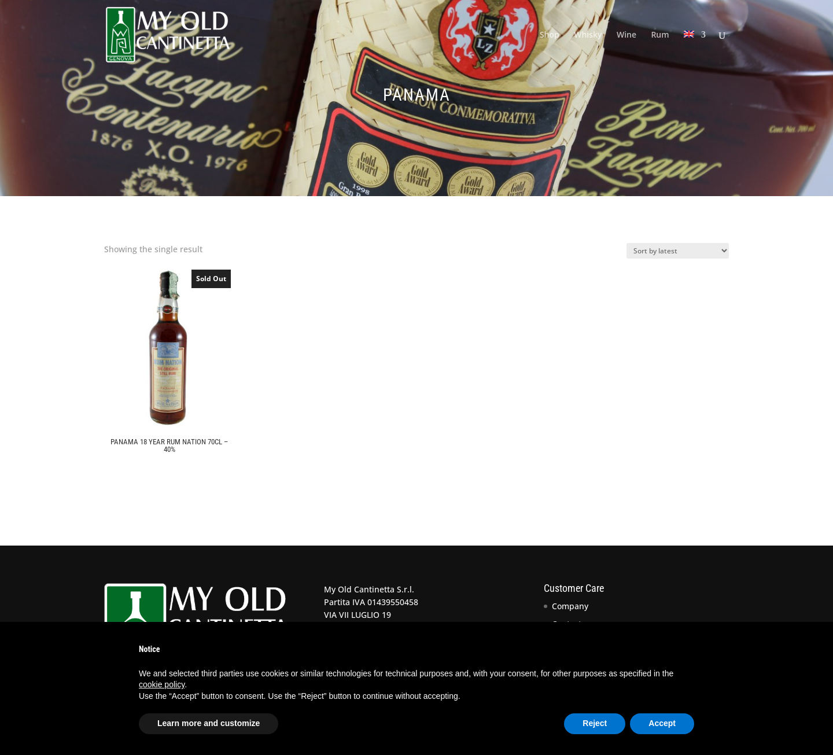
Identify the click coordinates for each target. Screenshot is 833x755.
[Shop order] (677, 251)
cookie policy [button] (162, 684)
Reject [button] (595, 723)
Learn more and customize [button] (208, 723)
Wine (626, 35)
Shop (549, 35)
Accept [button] (662, 723)
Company (570, 606)
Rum (660, 35)
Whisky (588, 35)
